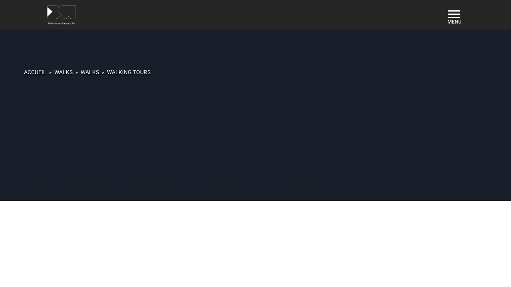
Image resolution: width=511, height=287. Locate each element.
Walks (63, 72)
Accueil (35, 72)
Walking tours (129, 72)
